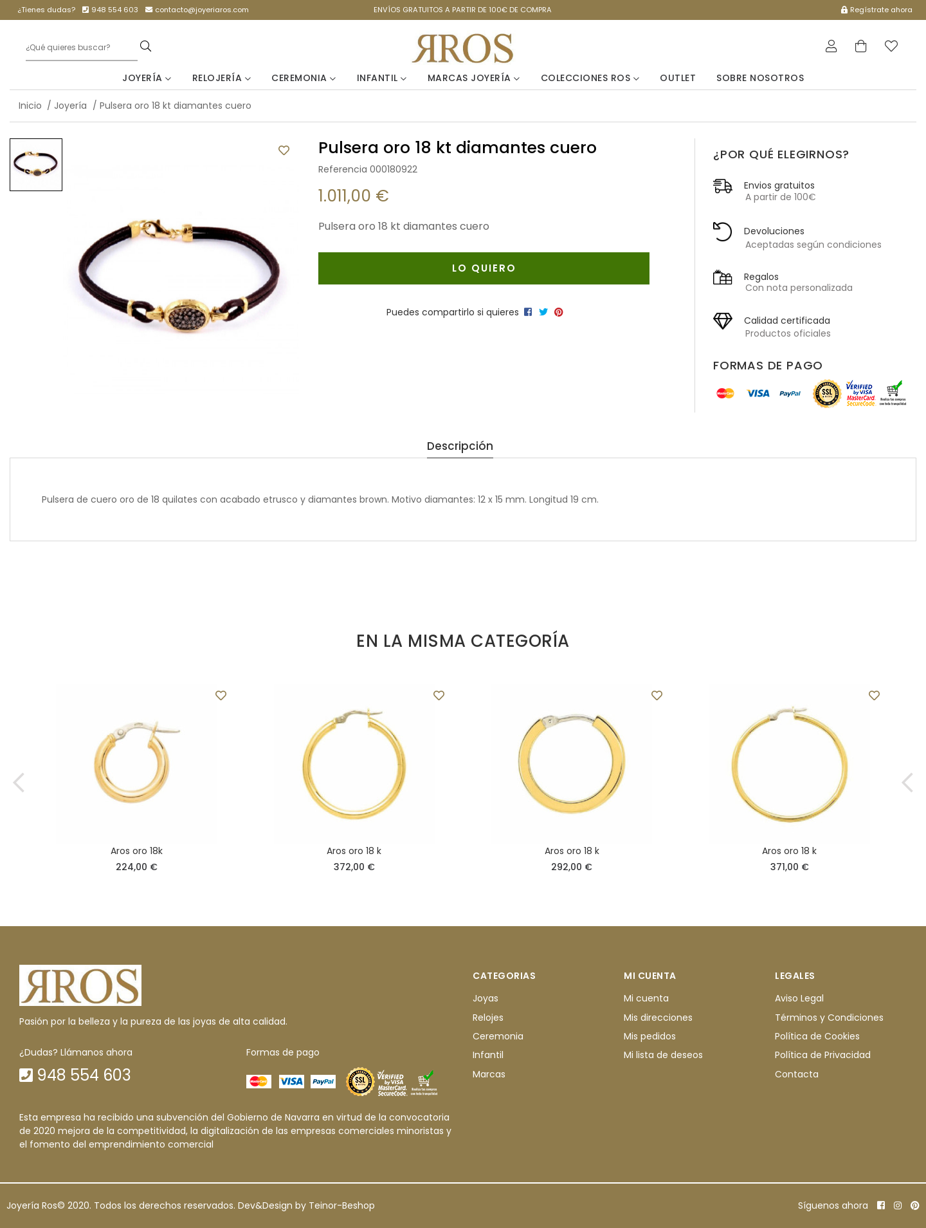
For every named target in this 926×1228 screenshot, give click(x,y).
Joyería (147, 77)
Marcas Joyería (474, 77)
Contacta (797, 1074)
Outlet (678, 77)
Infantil (382, 77)
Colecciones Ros (590, 77)
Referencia (342, 169)
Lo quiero (483, 268)
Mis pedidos (650, 1036)
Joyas (485, 998)
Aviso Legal (799, 998)
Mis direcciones (658, 1017)
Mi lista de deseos (663, 1055)
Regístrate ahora (876, 10)
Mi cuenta (646, 998)
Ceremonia (303, 77)
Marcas (489, 1074)
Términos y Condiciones (829, 1017)
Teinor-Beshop (342, 1205)
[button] (19, 783)
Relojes (488, 1017)
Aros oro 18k (137, 851)
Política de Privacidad (823, 1055)
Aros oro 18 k (354, 851)
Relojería (221, 77)
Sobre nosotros (760, 77)
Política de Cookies (817, 1036)
